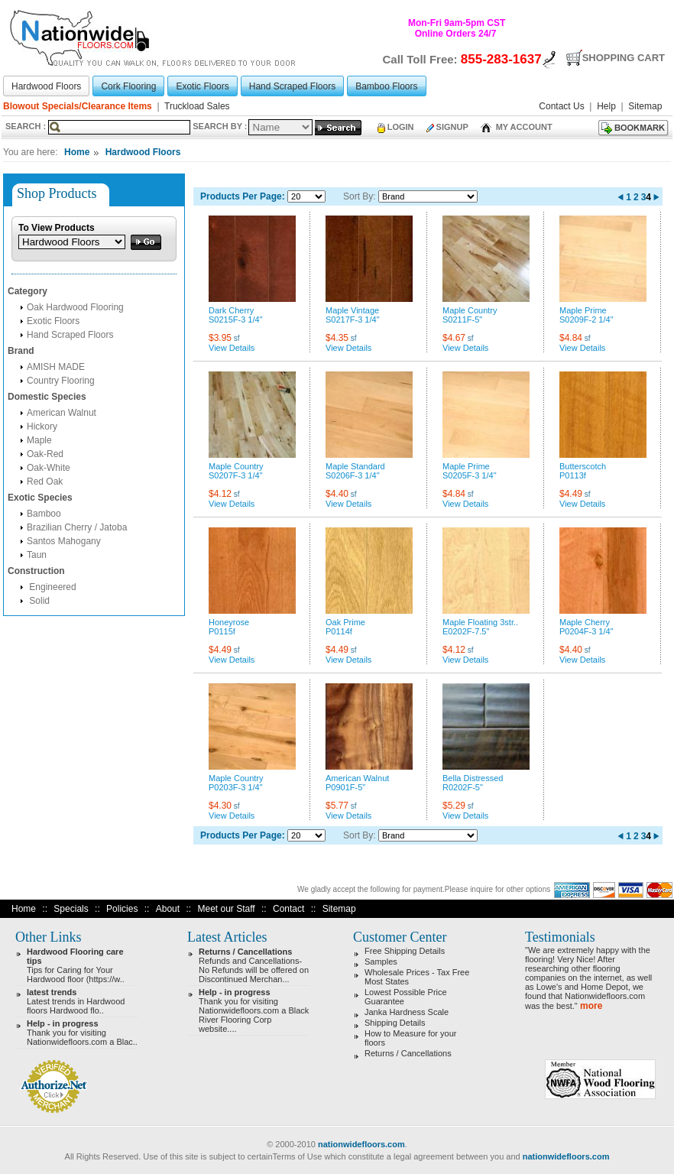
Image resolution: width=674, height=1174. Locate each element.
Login (396, 126)
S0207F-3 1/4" (236, 475)
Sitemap (339, 908)
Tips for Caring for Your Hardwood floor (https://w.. (76, 965)
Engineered (51, 587)
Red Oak (45, 481)
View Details (231, 347)
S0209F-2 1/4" (586, 319)
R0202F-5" (462, 787)
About (168, 908)
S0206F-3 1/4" (353, 475)
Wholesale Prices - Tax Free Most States (417, 977)
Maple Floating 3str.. (480, 622)
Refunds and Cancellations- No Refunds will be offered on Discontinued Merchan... (254, 965)
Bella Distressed (472, 778)
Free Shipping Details (405, 950)
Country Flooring (61, 380)
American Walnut (61, 412)
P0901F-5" (345, 787)
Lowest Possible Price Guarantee (406, 997)
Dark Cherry (231, 310)
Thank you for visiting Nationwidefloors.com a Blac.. (82, 1032)
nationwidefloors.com (361, 1144)
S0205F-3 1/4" (469, 475)
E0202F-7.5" (465, 631)
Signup (447, 126)
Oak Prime (345, 622)
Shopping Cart (623, 57)
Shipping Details (395, 1022)
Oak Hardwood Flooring (75, 307)
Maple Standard (355, 466)
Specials (70, 908)
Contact (288, 908)
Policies (122, 908)
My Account (516, 126)
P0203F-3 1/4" (236, 787)
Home (76, 152)
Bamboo (44, 513)
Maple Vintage (352, 310)
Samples (381, 961)
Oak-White (48, 467)
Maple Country (469, 310)
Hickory (42, 426)
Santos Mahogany (64, 541)
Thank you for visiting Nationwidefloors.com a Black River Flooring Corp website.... (254, 1010)
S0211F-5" (462, 319)
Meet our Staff (225, 908)
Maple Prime (583, 310)
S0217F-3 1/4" (353, 319)
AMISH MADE (56, 367)
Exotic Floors (53, 321)
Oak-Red (45, 454)
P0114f (339, 631)
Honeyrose (229, 622)
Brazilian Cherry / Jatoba (77, 527)
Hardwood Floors (143, 152)
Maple (39, 440)
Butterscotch (582, 466)
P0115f (222, 631)
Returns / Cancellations (408, 1053)
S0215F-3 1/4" (236, 319)
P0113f (572, 475)
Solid (38, 600)
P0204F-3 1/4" (586, 631)
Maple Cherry (584, 622)
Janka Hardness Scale (407, 1012)
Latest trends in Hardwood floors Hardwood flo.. (76, 1001)
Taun (37, 555)
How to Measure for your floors (410, 1038)
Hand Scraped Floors (70, 334)
